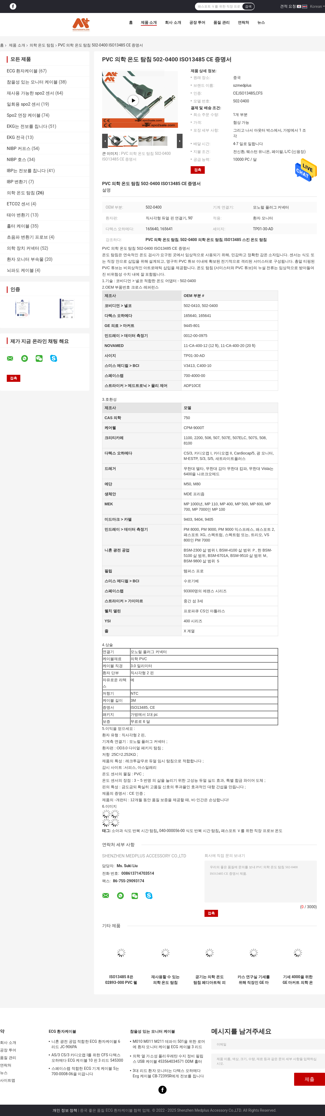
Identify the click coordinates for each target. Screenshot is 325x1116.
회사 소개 (173, 22)
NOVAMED (114, 345)
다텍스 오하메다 (118, 315)
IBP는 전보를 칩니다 (26, 170)
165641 (205, 315)
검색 (248, 6)
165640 (190, 315)
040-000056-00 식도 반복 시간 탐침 (189, 830)
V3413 (189, 365)
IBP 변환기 (17, 181)
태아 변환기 (18, 215)
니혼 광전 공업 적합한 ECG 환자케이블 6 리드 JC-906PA (85, 1044)
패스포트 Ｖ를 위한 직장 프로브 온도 (251, 830)
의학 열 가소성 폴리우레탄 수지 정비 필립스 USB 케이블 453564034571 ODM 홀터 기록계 (168, 1059)
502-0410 (192, 305)
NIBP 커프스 (19, 148)
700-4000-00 (194, 375)
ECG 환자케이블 (22, 70)
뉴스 (261, 22)
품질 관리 (221, 22)
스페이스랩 (114, 375)
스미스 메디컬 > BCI (122, 365)
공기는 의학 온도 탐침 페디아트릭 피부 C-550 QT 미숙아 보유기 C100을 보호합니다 (209, 980)
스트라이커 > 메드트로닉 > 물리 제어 (136, 385)
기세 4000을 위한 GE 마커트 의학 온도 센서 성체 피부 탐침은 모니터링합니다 (297, 980)
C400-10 (204, 365)
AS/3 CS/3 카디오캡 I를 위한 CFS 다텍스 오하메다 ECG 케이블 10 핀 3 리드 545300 (87, 1057)
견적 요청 (288, 6)
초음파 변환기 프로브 (27, 237)
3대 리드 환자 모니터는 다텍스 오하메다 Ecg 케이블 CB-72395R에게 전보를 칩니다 (168, 1073)
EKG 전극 (16, 137)
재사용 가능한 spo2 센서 (30, 93)
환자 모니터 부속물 (25, 259)
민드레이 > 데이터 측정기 (126, 335)
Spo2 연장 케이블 (24, 115)
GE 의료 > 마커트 (119, 325)
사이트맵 (7, 1080)
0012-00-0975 (195, 335)
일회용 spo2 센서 (23, 104)
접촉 (197, 170)
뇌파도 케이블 (20, 270)
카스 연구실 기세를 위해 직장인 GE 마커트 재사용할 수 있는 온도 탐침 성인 (254, 980)
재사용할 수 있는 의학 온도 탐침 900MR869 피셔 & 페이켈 (165, 980)
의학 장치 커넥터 (23, 248)
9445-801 (192, 325)
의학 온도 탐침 (42, 45)
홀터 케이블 (18, 226)
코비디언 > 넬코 (118, 305)
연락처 (243, 22)
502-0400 (210, 305)
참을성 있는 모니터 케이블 (32, 82)
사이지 (110, 355)
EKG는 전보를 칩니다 (27, 126)
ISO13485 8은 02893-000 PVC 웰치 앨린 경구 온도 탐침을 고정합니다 (121, 980)
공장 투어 (197, 22)
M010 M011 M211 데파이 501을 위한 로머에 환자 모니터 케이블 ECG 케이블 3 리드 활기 (169, 1045)
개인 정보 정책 (65, 1110)
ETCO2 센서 (18, 203)
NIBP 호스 (16, 159)
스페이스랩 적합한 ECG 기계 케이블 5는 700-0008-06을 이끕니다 (85, 1071)
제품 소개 (149, 22)
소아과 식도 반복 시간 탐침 (134, 830)
